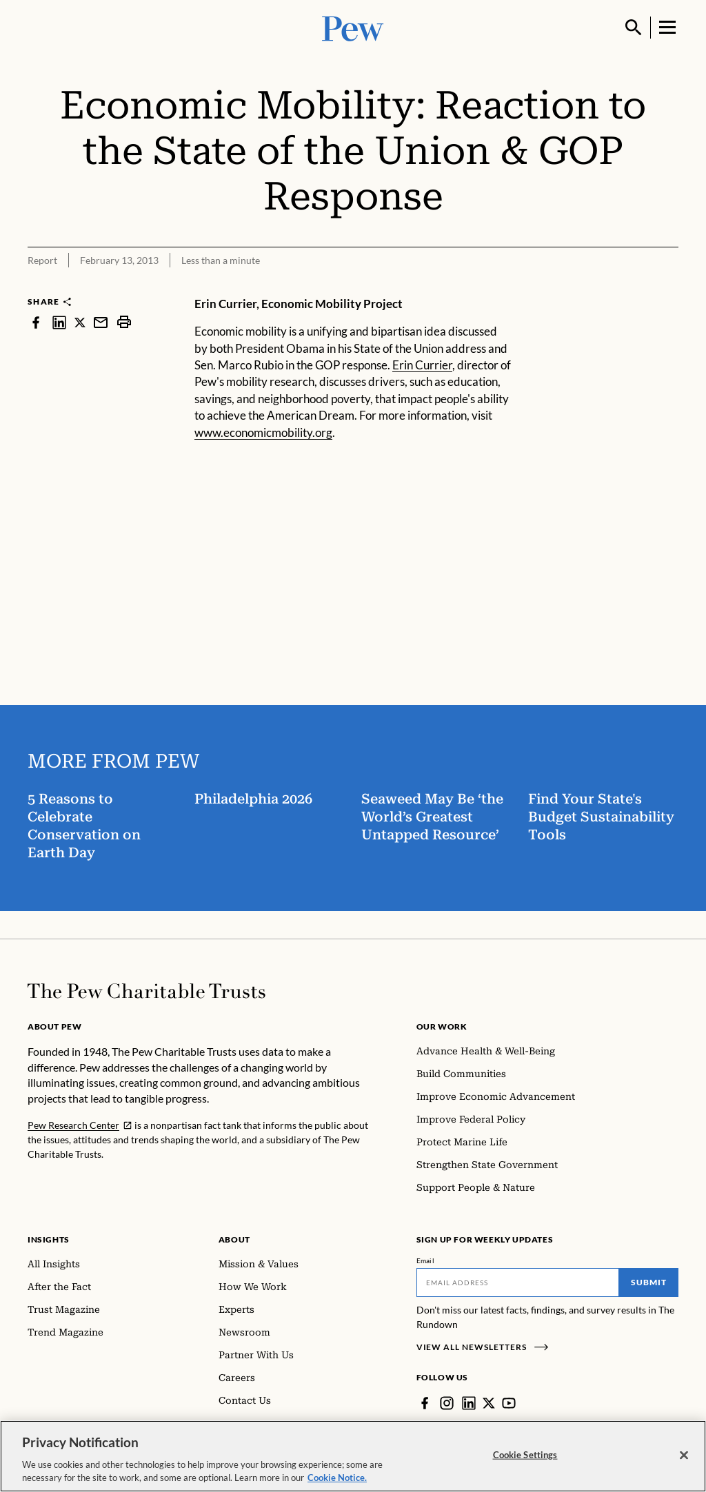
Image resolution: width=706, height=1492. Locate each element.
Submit (649, 1282)
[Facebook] (424, 1403)
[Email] (518, 1282)
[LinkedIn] (469, 1403)
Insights (49, 1239)
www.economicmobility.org (263, 432)
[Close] (684, 1455)
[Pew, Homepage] (353, 27)
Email (425, 1260)
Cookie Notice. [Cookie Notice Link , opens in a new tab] (337, 1477)
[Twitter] (489, 1403)
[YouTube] (509, 1403)
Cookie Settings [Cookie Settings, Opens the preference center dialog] (525, 1454)
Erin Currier (422, 365)
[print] (124, 322)
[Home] (146, 991)
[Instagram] (446, 1403)
